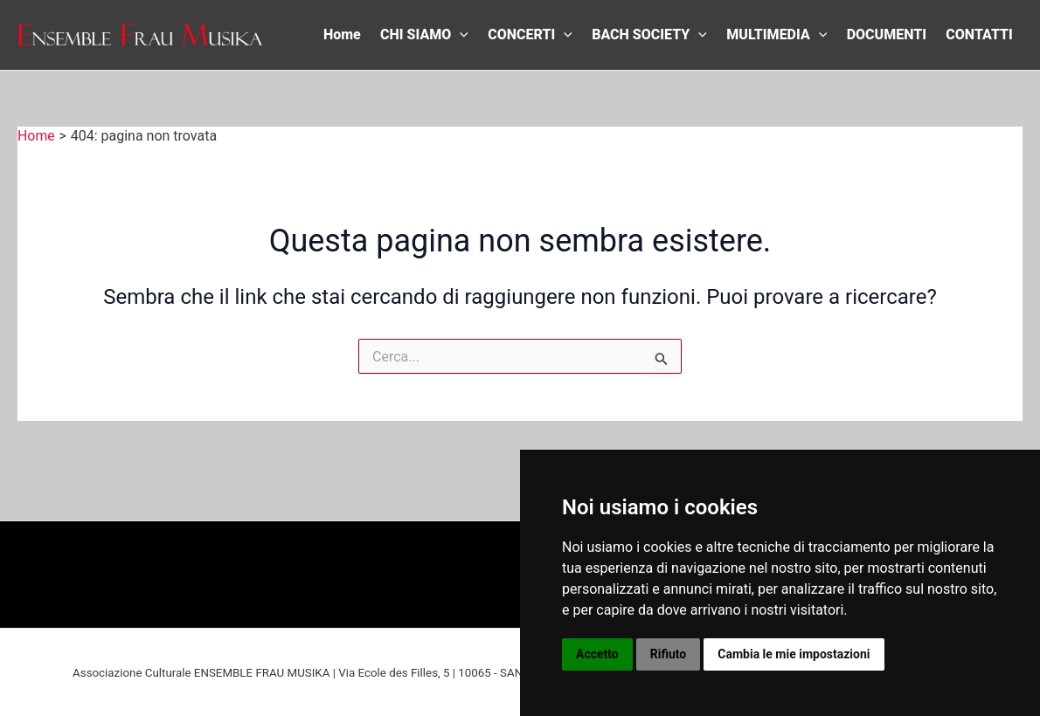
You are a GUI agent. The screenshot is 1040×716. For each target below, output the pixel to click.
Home (342, 34)
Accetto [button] (597, 654)
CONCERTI (530, 35)
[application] (459, 35)
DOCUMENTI (886, 34)
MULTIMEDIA (776, 35)
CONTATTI (979, 34)
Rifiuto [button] (668, 654)
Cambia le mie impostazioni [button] (794, 654)
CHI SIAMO (424, 35)
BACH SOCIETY (649, 35)
